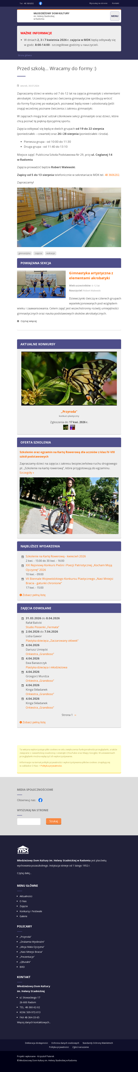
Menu (114, 16)
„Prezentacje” (27, 962)
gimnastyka (24, 258)
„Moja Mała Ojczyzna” (32, 952)
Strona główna (25, 55)
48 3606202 (29, 3)
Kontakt (115, 3)
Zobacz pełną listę (33, 600)
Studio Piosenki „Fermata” (43, 632)
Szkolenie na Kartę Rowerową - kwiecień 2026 (56, 561)
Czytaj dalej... (24, 878)
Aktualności (26, 901)
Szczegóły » (27, 478)
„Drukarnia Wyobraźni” (32, 947)
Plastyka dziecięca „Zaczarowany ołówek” (53, 645)
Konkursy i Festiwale (31, 916)
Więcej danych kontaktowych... (34, 1028)
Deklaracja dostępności (36, 1048)
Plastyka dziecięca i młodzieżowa (47, 672)
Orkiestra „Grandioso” (40, 659)
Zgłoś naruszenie (80, 1052)
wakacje (51, 258)
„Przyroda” (69, 417)
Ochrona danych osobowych (65, 1048)
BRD (22, 972)
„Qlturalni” (25, 967)
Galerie (23, 921)
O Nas (23, 906)
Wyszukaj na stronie (97, 3)
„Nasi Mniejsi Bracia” (31, 957)
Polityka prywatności (51, 770)
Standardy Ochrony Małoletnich (98, 1048)
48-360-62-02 (32, 1013)
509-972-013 (33, 1018)
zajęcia (39, 258)
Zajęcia (24, 911)
